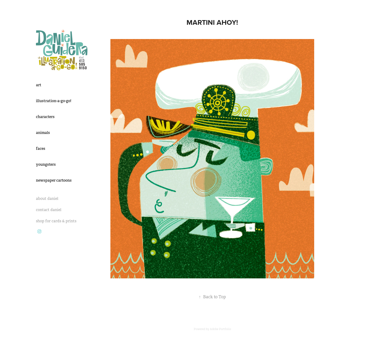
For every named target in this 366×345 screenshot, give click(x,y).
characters (45, 116)
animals (43, 132)
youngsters (46, 164)
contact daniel (48, 209)
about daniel (47, 198)
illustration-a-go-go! (53, 100)
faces (40, 148)
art (38, 85)
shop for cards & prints (56, 221)
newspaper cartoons (54, 180)
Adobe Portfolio (220, 329)
